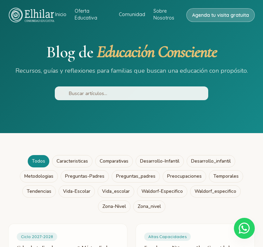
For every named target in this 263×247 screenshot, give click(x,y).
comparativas (114, 161)
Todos (38, 161)
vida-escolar (76, 191)
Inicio (60, 14)
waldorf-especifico (162, 191)
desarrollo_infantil (211, 161)
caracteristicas (72, 161)
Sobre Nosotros (163, 14)
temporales (226, 176)
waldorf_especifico (215, 191)
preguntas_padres (135, 176)
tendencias (39, 191)
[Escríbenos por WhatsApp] (244, 228)
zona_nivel (149, 206)
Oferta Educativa (86, 14)
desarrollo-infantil (159, 161)
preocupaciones (184, 176)
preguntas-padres (84, 176)
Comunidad (132, 14)
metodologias (38, 176)
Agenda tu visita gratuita (220, 15)
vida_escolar (116, 191)
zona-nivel (114, 206)
